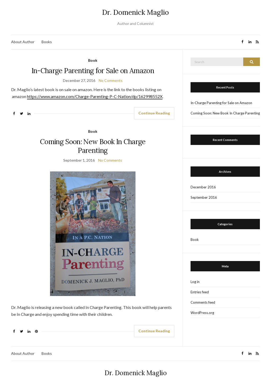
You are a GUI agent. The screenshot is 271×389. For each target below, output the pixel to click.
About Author (22, 41)
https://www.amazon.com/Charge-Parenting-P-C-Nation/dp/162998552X (94, 96)
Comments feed (203, 302)
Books (47, 41)
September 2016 (204, 197)
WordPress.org (202, 313)
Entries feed (200, 292)
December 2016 (203, 187)
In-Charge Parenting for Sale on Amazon (92, 70)
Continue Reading (154, 113)
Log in (195, 282)
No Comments (111, 80)
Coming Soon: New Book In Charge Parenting (93, 146)
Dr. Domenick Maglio (135, 12)
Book (92, 60)
